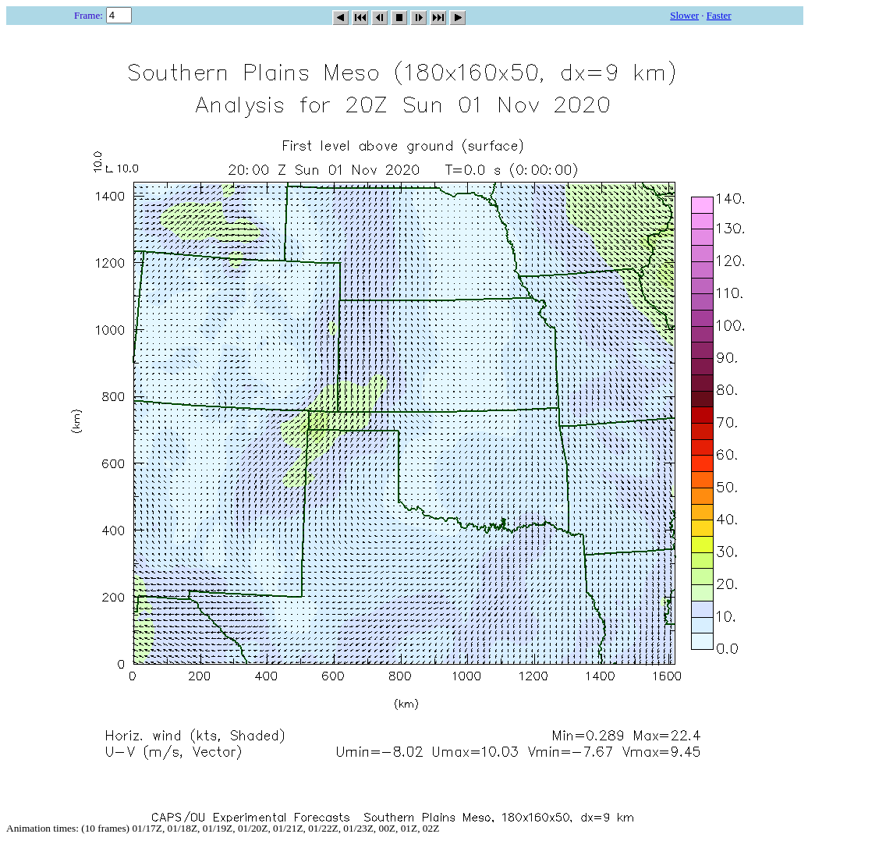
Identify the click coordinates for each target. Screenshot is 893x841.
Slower (684, 15)
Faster (719, 15)
